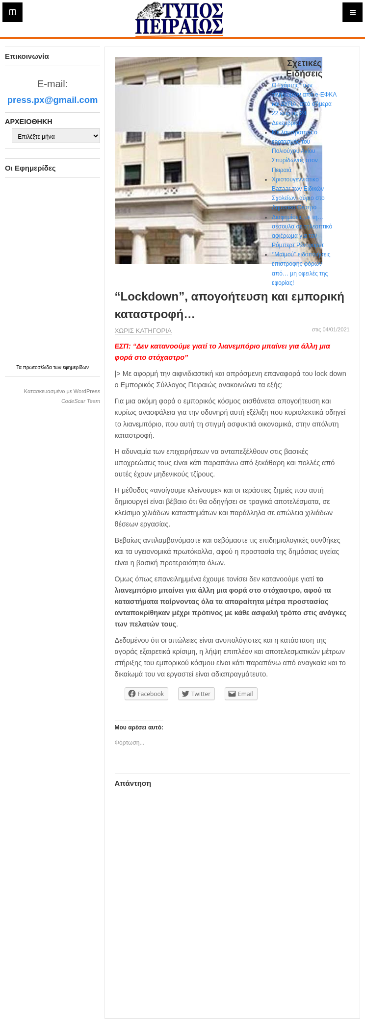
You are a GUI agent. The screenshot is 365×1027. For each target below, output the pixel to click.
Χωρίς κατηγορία (143, 330)
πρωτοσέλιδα (38, 367)
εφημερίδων (76, 367)
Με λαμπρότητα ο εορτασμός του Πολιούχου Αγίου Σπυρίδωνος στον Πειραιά (295, 151)
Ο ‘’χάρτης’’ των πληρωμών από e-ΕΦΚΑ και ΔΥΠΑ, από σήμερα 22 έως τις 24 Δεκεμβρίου (304, 104)
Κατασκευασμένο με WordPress (62, 391)
